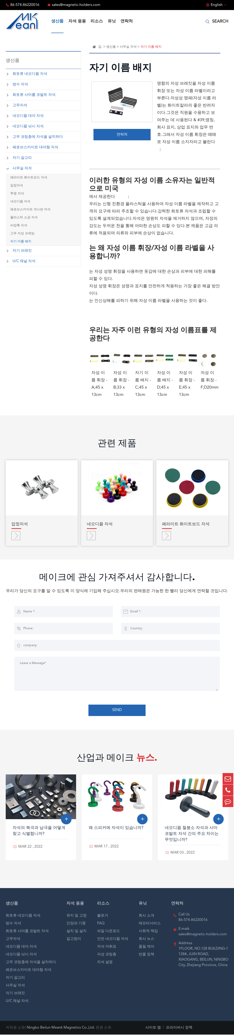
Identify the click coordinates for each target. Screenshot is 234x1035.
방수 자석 (20, 84)
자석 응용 (77, 21)
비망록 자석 (18, 225)
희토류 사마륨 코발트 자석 (34, 95)
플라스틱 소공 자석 (24, 217)
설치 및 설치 (76, 931)
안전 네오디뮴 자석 (112, 939)
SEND (117, 711)
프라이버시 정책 (179, 1028)
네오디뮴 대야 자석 (28, 116)
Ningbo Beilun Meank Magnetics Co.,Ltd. (61, 1028)
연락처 (126, 21)
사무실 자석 (22, 168)
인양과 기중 (76, 924)
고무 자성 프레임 (22, 233)
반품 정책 (146, 955)
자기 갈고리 (22, 158)
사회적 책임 (148, 931)
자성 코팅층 (106, 955)
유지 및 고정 (76, 916)
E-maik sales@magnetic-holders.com (202, 932)
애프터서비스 (150, 924)
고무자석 (20, 105)
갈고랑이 (73, 939)
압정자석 (16, 185)
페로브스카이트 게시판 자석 (30, 209)
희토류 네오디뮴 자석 (30, 74)
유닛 (112, 21)
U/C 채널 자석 (24, 261)
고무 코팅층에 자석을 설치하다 (38, 137)
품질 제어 (146, 947)
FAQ (100, 924)
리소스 (96, 21)
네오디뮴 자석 (20, 201)
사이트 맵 (153, 1028)
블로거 (102, 916)
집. (100, 46)
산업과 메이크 (117, 759)
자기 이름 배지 (20, 241)
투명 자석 (17, 193)
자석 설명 (105, 962)
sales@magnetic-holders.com (76, 5)
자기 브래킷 (22, 251)
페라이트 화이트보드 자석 (28, 177)
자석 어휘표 (106, 947)
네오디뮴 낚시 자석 (28, 126)
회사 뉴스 (146, 939)
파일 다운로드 (108, 931)
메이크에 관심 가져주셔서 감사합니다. (117, 579)
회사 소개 (146, 916)
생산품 (57, 21)
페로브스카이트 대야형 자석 (35, 147)
